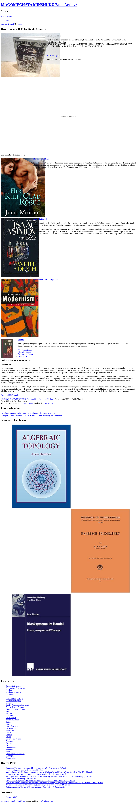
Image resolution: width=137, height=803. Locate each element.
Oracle (8, 737)
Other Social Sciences (14, 739)
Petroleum (9, 741)
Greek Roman (11, 718)
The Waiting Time (25, 350)
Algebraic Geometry (13, 692)
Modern (9, 735)
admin (20, 24)
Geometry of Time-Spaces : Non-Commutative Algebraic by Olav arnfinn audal (36, 774)
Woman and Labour (25, 354)
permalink (49, 403)
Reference (9, 749)
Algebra (9, 690)
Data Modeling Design (14, 699)
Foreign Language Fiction (15, 709)
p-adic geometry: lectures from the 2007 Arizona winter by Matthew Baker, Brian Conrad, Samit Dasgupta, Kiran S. (50, 776)
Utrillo (21, 340)
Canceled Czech (24, 352)
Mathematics (10, 730)
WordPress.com (47, 801)
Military (9, 732)
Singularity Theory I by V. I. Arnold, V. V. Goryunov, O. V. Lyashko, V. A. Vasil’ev (37, 768)
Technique (9, 756)
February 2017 (11, 797)
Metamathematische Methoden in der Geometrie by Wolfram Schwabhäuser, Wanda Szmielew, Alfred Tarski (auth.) (49, 772)
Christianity (10, 694)
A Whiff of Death (40, 219)
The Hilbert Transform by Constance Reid (22, 778)
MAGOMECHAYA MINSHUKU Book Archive (39, 4)
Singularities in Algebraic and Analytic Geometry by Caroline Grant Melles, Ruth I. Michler (40, 781)
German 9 (9, 716)
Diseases (9, 703)
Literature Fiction (26, 403)
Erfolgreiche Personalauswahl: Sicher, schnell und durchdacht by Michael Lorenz (32, 415)
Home (8, 20)
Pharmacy (9, 743)
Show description (53, 55)
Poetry (8, 745)
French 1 (9, 711)
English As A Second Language (18, 705)
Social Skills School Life (15, 754)
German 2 (9, 713)
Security (9, 752)
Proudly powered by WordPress (13, 801)
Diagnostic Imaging (13, 701)
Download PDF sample (10, 395)
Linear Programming (13, 726)
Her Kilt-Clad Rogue (41, 159)
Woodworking (11, 758)
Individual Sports (12, 720)
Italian (8, 722)
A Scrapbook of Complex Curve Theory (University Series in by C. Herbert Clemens (38, 785)
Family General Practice (15, 707)
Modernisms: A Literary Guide (45, 280)
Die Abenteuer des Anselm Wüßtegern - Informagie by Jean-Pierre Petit (28, 413)
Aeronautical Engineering (15, 688)
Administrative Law (13, 686)
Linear (8, 724)
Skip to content (6, 16)
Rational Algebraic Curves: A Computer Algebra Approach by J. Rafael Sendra (35, 787)
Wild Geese (22, 356)
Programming (11, 747)
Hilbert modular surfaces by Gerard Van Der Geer (24, 770)
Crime (8, 696)
